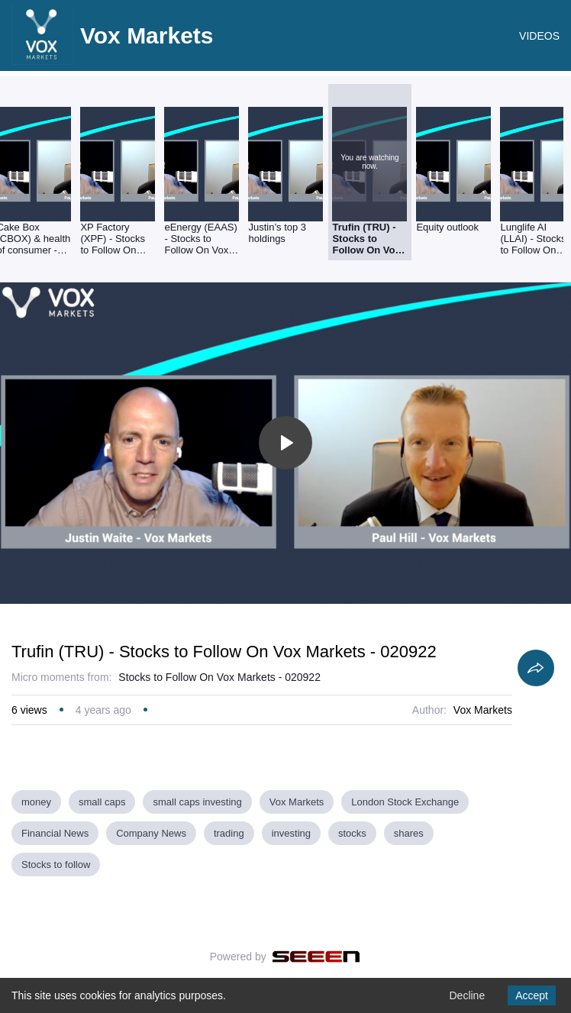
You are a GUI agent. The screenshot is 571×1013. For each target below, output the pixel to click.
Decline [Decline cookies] (467, 995)
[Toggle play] (285, 442)
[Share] (536, 668)
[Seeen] (316, 956)
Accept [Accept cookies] (531, 995)
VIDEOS (539, 36)
